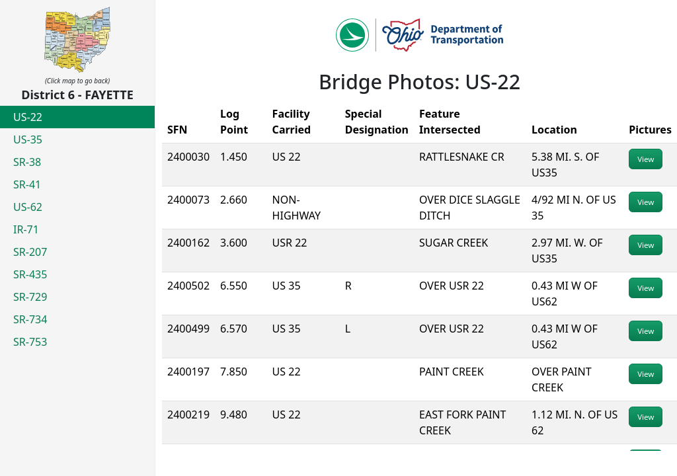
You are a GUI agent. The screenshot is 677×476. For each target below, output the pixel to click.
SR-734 (30, 319)
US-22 (27, 117)
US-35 (27, 139)
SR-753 (30, 342)
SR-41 (27, 184)
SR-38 (27, 162)
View (645, 159)
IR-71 (26, 229)
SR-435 (30, 274)
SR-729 (30, 297)
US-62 (27, 207)
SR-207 (30, 252)
